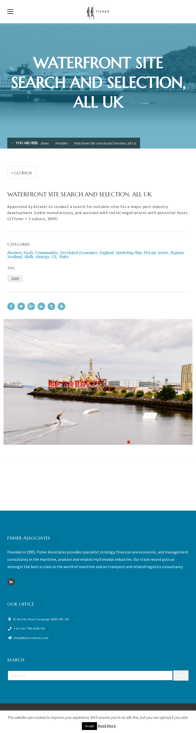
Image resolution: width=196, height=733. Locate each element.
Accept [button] (89, 726)
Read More (107, 725)
